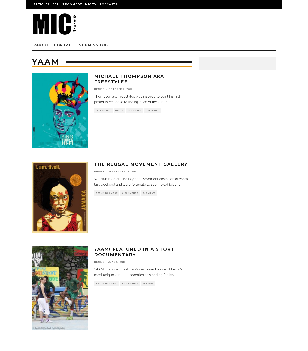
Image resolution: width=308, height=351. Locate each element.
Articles (41, 4)
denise (99, 89)
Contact (64, 45)
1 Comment (135, 111)
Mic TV (90, 4)
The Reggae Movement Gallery (141, 164)
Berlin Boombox (67, 4)
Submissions (94, 45)
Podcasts (108, 4)
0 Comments (130, 193)
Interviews (103, 111)
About (42, 45)
